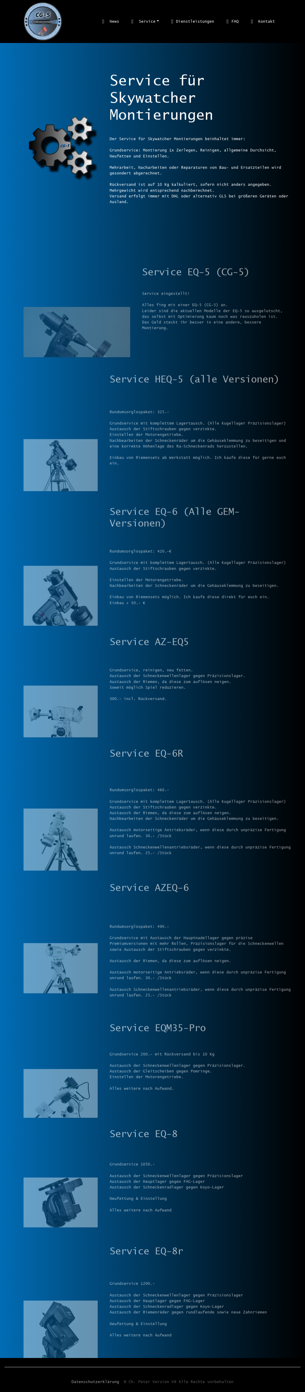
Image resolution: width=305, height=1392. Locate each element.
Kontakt (263, 21)
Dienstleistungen (192, 21)
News (110, 21)
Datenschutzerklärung (95, 1384)
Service (143, 21)
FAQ (233, 21)
